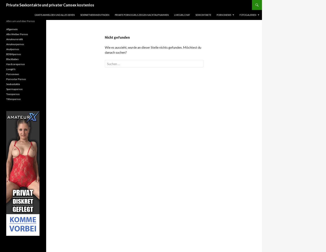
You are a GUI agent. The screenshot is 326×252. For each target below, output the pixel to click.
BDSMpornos (13, 54)
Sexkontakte (203, 15)
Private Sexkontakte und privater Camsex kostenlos (50, 5)
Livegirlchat (182, 15)
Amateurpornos (15, 44)
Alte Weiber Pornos (17, 34)
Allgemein (12, 29)
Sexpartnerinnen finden (94, 15)
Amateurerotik (14, 39)
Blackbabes (12, 59)
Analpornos (12, 49)
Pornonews (224, 15)
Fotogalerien (248, 15)
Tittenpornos (13, 99)
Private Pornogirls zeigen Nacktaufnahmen (142, 15)
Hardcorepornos (15, 64)
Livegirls (11, 69)
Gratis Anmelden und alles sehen (55, 15)
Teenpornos (13, 94)
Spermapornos (14, 89)
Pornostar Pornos (16, 79)
